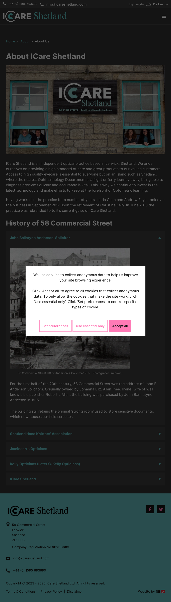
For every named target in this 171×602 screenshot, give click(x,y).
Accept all (120, 326)
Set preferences (55, 326)
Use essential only (90, 326)
